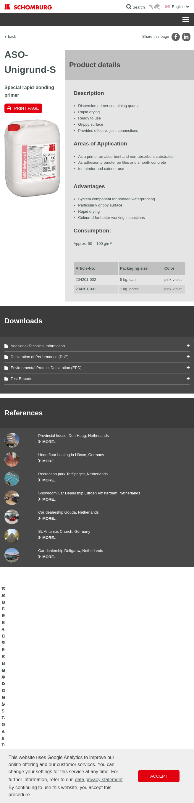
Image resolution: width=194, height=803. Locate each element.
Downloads (110, 724)
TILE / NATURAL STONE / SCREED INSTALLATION (46, 724)
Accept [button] (158, 776)
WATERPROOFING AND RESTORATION (37, 715)
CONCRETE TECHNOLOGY (27, 741)
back (12, 36)
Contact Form (112, 732)
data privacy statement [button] (98, 779)
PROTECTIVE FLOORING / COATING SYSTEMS (43, 732)
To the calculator (114, 715)
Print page (26, 108)
